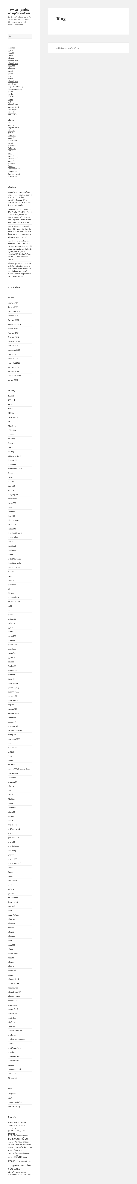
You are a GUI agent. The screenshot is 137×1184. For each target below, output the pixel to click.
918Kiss (11, 413)
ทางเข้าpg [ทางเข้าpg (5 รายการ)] (28, 1147)
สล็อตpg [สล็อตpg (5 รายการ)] (11, 1165)
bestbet (11, 447)
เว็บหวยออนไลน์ (14, 1056)
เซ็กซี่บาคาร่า (13, 1022)
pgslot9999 (12, 644)
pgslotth (11, 657)
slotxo (10, 79)
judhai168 (12, 529)
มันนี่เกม (11, 889)
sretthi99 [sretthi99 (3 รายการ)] (28, 1144)
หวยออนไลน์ (13, 176)
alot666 (11, 434)
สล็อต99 (11, 958)
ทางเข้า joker (13, 109)
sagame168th (13, 127)
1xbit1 (10, 409)
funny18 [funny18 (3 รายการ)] (16, 1125)
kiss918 (11, 97)
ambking (11, 439)
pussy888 (12, 73)
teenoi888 (12, 777)
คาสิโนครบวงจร (14, 825)
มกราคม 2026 (13, 316)
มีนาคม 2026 (13, 307)
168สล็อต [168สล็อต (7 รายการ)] (12, 1122)
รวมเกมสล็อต (13, 898)
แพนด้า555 (12, 1073)
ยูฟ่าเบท (11, 893)
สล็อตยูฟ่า (11, 975)
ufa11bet (11, 786)
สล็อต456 (11, 923)
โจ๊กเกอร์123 (13, 115)
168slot (11, 396)
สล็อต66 (11, 58)
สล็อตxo (11, 966)
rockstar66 (12, 696)
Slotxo (10, 756)
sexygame (12, 735)
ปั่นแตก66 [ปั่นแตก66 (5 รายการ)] (26, 1153)
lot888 (10, 554)
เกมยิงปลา (12, 1018)
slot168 (11, 752)
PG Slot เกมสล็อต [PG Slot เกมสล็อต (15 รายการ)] (18, 1138)
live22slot (12, 546)
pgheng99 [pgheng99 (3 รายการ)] (22, 1131)
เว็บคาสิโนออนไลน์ (15, 1031)
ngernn (11, 576)
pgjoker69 (12, 623)
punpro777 (12, 171)
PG (9, 589)
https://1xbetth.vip (15, 86)
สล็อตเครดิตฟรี (13, 983)
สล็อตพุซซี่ (12, 971)
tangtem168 (13, 773)
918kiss (11, 120)
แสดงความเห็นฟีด (15, 1102)
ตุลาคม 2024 (13, 380)
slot (9, 102)
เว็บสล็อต (11, 1052)
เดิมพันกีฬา (12, 1026)
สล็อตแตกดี (12, 1001)
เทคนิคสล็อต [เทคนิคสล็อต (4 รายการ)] (12, 1175)
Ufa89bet (11, 799)
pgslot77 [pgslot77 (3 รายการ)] (25, 1135)
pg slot (10, 94)
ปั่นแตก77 (11, 876)
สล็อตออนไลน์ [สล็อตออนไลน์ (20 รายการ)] (23, 1165)
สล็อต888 (11, 66)
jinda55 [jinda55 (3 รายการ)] (17, 1128)
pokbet (11, 662)
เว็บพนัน (11, 1043)
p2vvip (11, 580)
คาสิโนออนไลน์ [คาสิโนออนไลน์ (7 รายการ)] (18, 1147)
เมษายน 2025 (13, 354)
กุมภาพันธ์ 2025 (14, 363)
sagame (11, 705)
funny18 (11, 486)
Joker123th (12, 524)
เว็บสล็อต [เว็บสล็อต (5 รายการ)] (19, 1175)
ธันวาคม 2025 (13, 320)
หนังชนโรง (12, 125)
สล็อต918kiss (13, 953)
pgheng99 (12, 145)
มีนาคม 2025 (13, 358)
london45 (12, 550)
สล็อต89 (11, 949)
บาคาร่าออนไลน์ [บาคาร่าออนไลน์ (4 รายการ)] (13, 1153)
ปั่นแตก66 (11, 166)
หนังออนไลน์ (13, 158)
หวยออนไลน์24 (13, 1013)
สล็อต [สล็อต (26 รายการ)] (18, 1157)
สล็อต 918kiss (13, 915)
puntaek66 (12, 675)
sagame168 (12, 709)
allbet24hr (12, 430)
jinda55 (11, 53)
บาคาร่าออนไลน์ (14, 169)
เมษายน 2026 (13, 303)
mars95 (11, 572)
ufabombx (12, 807)
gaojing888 (12, 490)
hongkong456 (13, 499)
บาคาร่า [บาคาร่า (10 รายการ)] (12, 1150)
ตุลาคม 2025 (13, 328)
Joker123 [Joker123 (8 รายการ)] (12, 1130)
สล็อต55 (11, 928)
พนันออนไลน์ (13, 880)
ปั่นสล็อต (11, 868)
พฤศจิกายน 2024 (14, 376)
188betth (11, 400)
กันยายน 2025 (13, 333)
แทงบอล (11, 1065)
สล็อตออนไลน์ (13, 979)
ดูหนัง (10, 153)
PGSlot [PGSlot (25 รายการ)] (13, 1134)
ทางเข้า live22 (13, 846)
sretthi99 (11, 765)
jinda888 (11, 511)
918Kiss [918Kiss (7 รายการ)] (19, 1122)
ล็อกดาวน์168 (13, 902)
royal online (13, 700)
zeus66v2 (12, 816)
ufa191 (11, 795)
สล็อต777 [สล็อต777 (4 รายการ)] (28, 1161)
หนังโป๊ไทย (12, 84)
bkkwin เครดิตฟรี (15, 456)
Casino (10, 473)
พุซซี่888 (11, 885)
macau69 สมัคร (14, 567)
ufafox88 (11, 812)
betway (11, 451)
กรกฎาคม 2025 (14, 341)
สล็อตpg (11, 962)
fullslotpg (12, 148)
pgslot (10, 71)
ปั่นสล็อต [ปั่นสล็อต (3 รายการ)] (20, 1153)
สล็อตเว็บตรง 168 (14, 992)
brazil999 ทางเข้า (15, 469)
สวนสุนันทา (12, 1005)
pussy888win (13, 692)
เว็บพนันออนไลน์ (14, 1048)
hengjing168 (13, 494)
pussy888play (13, 687)
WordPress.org (14, 1106)
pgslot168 (12, 636)
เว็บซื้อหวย (12, 1035)
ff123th (11, 481)
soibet (10, 760)
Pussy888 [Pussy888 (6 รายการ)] (18, 1142)
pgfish (10, 614)
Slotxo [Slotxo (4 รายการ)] (23, 1144)
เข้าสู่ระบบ (12, 1094)
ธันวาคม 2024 (13, 371)
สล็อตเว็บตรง (13, 61)
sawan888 (12, 717)
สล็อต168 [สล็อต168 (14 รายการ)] (13, 1161)
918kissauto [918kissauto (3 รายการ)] (26, 1123)
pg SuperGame (14, 602)
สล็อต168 (11, 919)
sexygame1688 (14, 739)
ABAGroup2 (13, 426)
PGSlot (10, 632)
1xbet (10, 404)
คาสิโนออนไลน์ (14, 829)
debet (10, 477)
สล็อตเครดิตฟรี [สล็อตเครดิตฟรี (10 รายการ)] (15, 1168)
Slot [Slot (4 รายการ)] (19, 1144)
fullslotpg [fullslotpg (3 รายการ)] (10, 1125)
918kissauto (13, 417)
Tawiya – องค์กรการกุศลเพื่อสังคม (19, 11)
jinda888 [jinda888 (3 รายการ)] (22, 1128)
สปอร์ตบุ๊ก (11, 906)
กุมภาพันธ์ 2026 (14, 311)
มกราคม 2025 (13, 367)
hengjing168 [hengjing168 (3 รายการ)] (11, 1128)
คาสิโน (10, 820)
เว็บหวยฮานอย (13, 1061)
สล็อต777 (11, 940)
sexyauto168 (13, 726)
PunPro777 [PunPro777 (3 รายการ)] (11, 1142)
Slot (9, 743)
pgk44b (11, 627)
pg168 (10, 50)
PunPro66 (12, 666)
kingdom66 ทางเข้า (15, 533)
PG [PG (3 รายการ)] (18, 1131)
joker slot (12, 112)
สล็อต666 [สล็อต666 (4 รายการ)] (22, 1161)
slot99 (10, 55)
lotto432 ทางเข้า (14, 559)
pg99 (10, 610)
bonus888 (12, 464)
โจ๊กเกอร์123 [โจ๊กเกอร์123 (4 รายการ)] (27, 1175)
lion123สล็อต (13, 537)
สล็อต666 (11, 936)
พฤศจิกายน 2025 (14, 324)
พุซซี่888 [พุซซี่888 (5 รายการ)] (11, 1157)
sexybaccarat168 (15, 730)
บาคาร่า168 (12, 140)
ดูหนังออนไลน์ (13, 107)
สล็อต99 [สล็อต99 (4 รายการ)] (24, 1157)
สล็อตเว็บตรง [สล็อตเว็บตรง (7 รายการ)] (13, 1172)
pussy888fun (13, 683)
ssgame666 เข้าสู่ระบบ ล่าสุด (19, 769)
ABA (9, 421)
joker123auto (13, 520)
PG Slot (11, 593)
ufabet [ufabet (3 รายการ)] (10, 1147)
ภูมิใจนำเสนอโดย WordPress (67, 48)
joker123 (11, 48)
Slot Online (12, 747)
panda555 (12, 584)
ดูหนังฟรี (11, 133)
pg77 (10, 606)
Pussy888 (12, 679)
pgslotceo (12, 649)
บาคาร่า (11, 76)
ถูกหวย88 (11, 842)
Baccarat (11, 443)
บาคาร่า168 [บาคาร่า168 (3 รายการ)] (19, 1150)
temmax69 (12, 782)
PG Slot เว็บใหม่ (14, 597)
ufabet (10, 803)
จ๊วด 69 (10, 833)
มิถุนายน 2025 (13, 346)
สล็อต (10, 910)
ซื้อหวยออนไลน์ (14, 174)
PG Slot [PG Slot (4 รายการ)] (20, 1135)
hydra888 (12, 503)
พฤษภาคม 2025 (14, 350)
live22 (10, 151)
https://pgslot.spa (15, 89)
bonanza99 (12, 460)
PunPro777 (12, 670)
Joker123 (11, 516)
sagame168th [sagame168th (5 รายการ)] (13, 1144)
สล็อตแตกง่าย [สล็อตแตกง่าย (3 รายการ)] (22, 1172)
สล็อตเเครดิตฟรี (14, 996)
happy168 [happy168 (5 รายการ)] (22, 1125)
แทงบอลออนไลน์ (14, 1069)
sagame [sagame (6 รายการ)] (25, 1142)
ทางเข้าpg (12, 850)
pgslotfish (12, 653)
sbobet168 (12, 722)
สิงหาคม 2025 (13, 337)
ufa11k (11, 790)
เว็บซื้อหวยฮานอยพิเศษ (16, 1039)
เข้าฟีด (10, 1098)
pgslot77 (11, 163)
